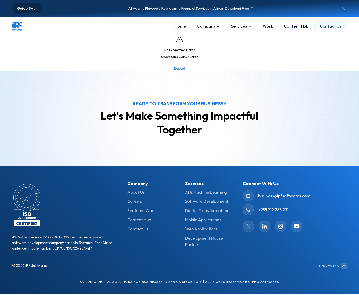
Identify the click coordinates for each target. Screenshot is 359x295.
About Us (136, 193)
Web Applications (201, 230)
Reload (179, 69)
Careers (134, 202)
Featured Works (142, 211)
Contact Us (330, 26)
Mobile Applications (203, 220)
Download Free (239, 8)
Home (180, 26)
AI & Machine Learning (206, 193)
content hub (296, 26)
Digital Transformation (206, 211)
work (268, 26)
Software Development (206, 202)
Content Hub (139, 220)
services (241, 26)
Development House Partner (204, 242)
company (208, 26)
